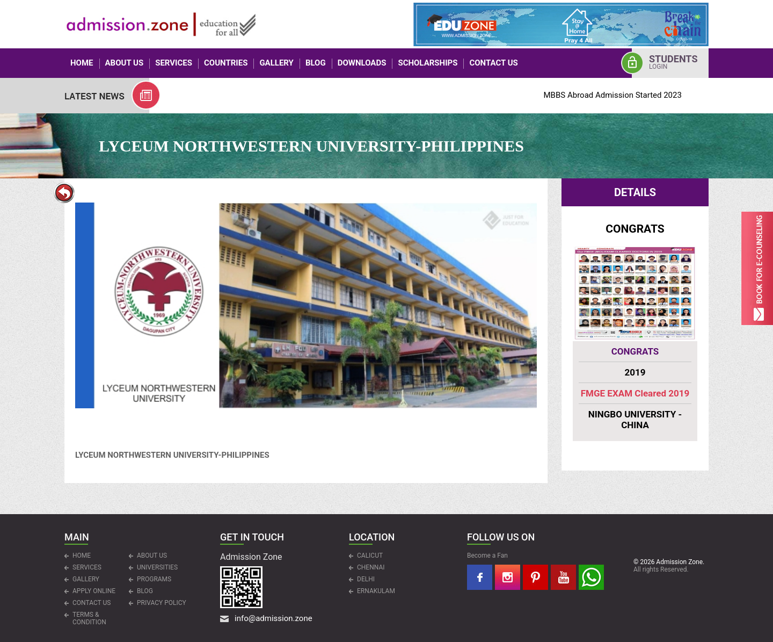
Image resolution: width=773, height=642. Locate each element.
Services (173, 63)
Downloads (362, 63)
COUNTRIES (225, 63)
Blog (315, 63)
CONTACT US (493, 63)
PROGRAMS (154, 579)
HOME (81, 63)
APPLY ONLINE (93, 591)
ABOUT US (124, 63)
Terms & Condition (89, 618)
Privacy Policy (161, 603)
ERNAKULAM (376, 591)
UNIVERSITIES (157, 567)
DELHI (366, 579)
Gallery (276, 63)
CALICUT (370, 555)
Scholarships (427, 63)
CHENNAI (371, 567)
